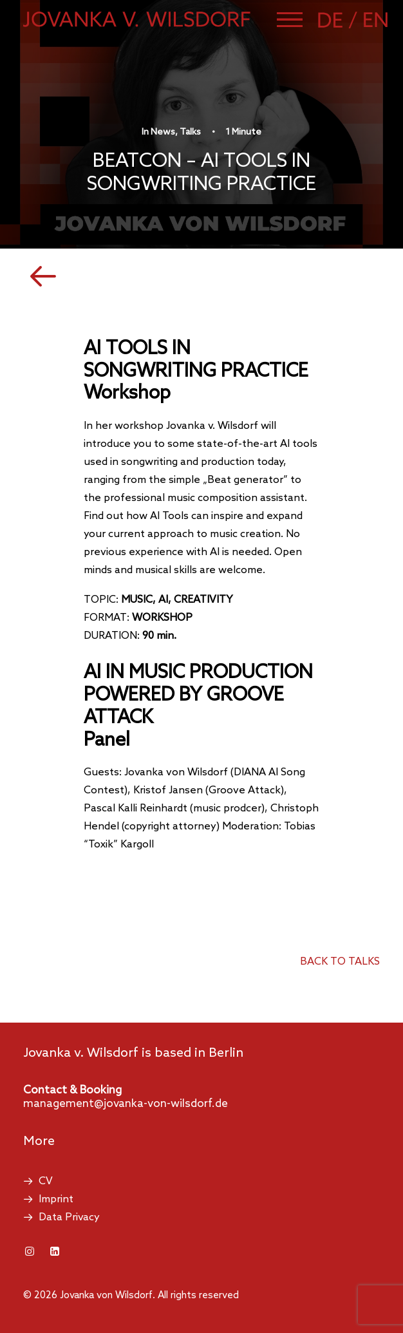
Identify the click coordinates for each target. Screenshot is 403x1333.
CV (46, 1181)
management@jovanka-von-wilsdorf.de (125, 1104)
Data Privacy (69, 1217)
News (163, 132)
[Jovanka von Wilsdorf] (136, 19)
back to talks (340, 962)
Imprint (56, 1199)
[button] (290, 19)
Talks (190, 132)
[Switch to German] (339, 20)
